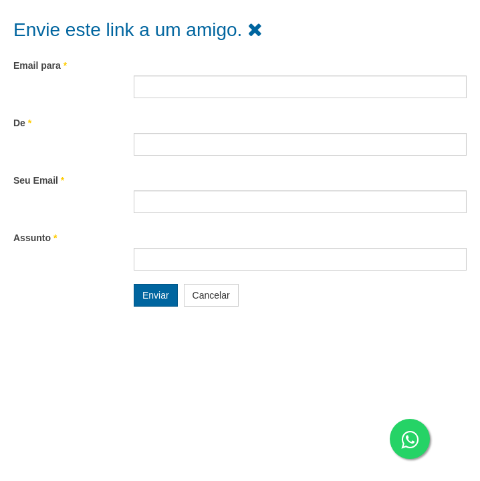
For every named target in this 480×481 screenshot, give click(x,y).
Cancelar (211, 295)
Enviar (155, 295)
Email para (40, 65)
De (22, 123)
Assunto (35, 237)
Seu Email (38, 180)
